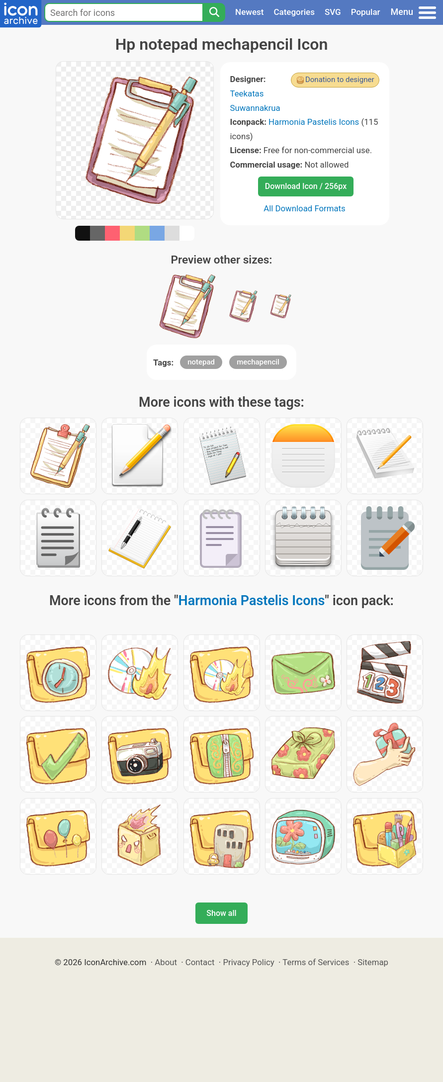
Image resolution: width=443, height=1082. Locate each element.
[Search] (213, 12)
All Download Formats (305, 208)
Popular (365, 12)
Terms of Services (315, 962)
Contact (200, 962)
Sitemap (372, 962)
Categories (294, 12)
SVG (333, 12)
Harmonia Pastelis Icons (313, 122)
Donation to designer (339, 79)
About (166, 962)
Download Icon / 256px (306, 186)
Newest (249, 12)
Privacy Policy (248, 962)
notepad (201, 362)
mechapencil (258, 362)
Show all (221, 913)
